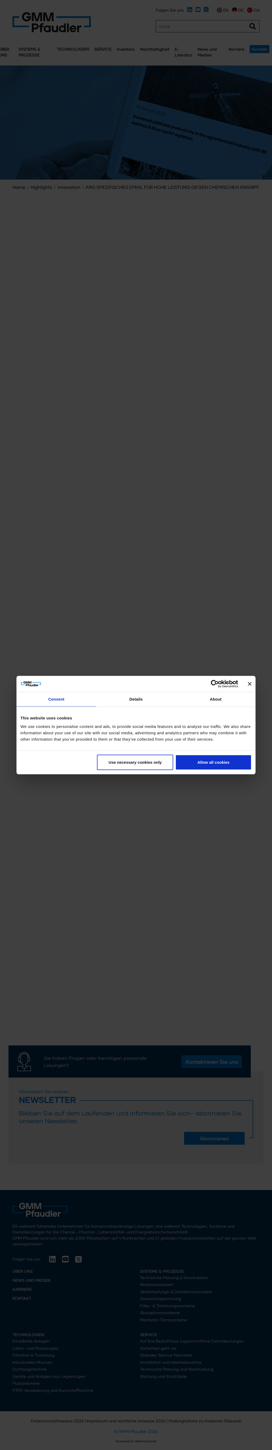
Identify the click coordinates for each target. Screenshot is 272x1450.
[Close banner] (250, 684)
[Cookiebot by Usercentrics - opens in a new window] (215, 684)
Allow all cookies (213, 762)
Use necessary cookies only (135, 762)
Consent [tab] (56, 699)
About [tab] (216, 699)
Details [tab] (136, 699)
